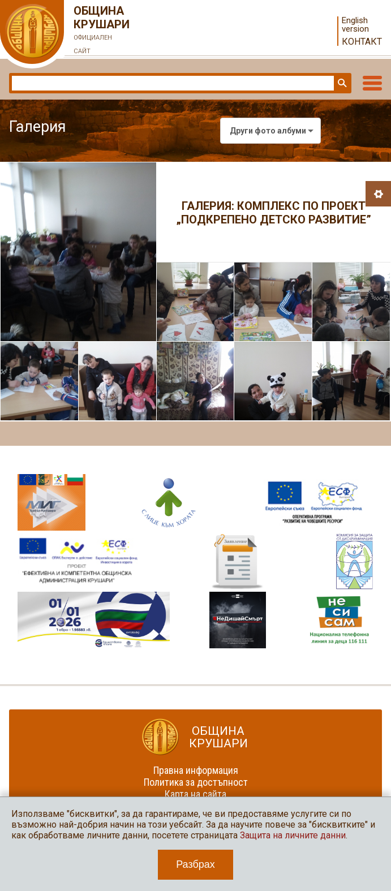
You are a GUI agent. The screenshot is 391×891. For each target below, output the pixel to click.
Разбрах (195, 864)
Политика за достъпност (196, 782)
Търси (341, 83)
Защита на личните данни (293, 835)
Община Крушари (102, 31)
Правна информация (195, 770)
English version (355, 24)
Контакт (362, 41)
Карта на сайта (195, 794)
